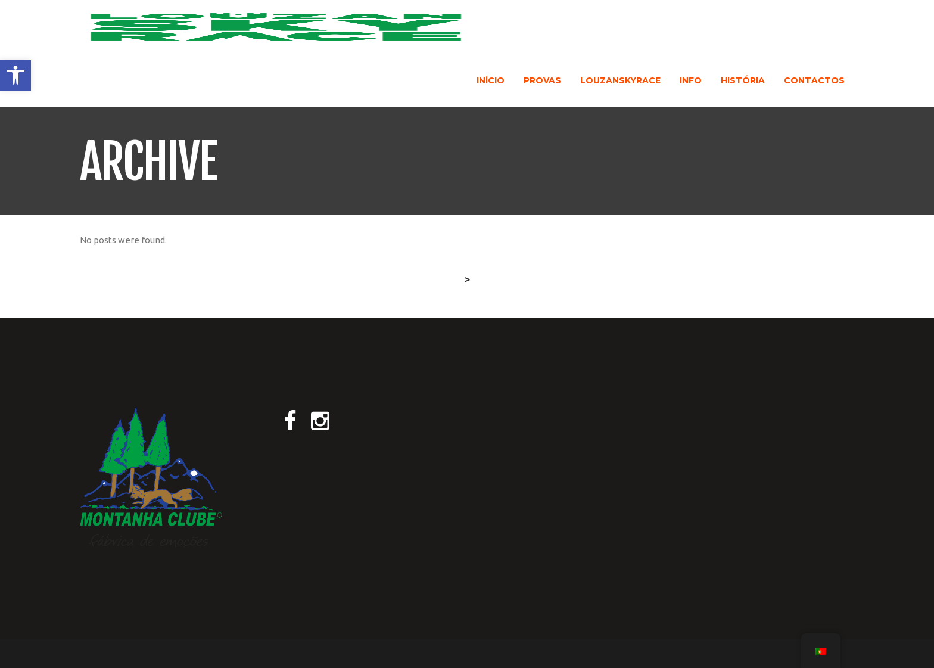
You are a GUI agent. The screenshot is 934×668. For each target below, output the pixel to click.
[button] (15, 75)
